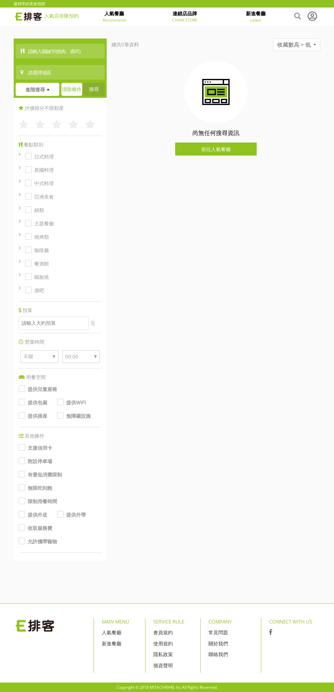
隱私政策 (163, 654)
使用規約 (163, 643)
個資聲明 (163, 665)
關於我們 (218, 643)
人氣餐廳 (111, 632)
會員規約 (163, 632)
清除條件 (72, 89)
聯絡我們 (218, 654)
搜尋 (94, 89)
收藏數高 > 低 (296, 44)
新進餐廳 (111, 643)
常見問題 (218, 632)
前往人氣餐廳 (216, 149)
